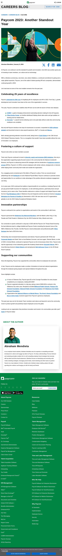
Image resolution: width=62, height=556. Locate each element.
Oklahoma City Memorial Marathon (25, 215)
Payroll (3, 421)
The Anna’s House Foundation (48, 293)
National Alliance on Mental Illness (28, 293)
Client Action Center (13, 115)
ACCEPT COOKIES (44, 553)
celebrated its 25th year (13, 99)
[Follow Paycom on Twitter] (6, 387)
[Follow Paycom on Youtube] (18, 387)
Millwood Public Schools (42, 286)
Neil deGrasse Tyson (42, 247)
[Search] (54, 2)
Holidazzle (16, 175)
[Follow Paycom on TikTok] (22, 387)
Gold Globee (43, 135)
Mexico (49, 130)
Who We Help (36, 480)
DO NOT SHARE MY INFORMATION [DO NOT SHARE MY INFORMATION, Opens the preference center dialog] (18, 553)
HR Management (6, 483)
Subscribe (52, 388)
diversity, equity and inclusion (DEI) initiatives (39, 157)
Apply (3, 311)
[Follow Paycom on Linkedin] (3, 387)
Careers (4, 15)
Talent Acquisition (7, 459)
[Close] (60, 550)
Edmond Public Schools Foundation (31, 289)
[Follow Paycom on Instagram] (14, 387)
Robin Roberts (20, 247)
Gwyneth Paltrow (49, 244)
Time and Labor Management (42, 455)
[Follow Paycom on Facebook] (10, 387)
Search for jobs (53, 7)
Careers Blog (14, 15)
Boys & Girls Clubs (13, 295)
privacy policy (5, 551)
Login (58, 2)
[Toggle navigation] (1, 2)
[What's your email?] (40, 388)
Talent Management (38, 421)
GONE (9, 113)
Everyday (10, 120)
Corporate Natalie (6, 239)
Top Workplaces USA (13, 194)
